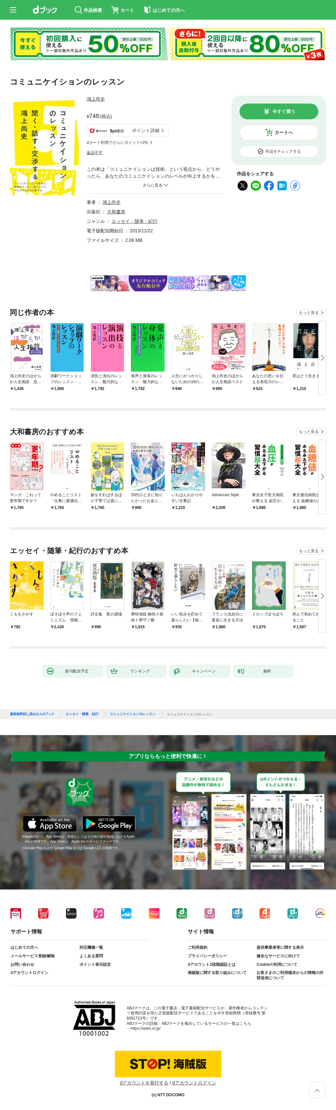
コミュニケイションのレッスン (133, 714)
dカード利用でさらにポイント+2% (117, 142)
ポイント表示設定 (95, 964)
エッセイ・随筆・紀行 (135, 221)
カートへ (284, 132)
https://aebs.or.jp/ (145, 1028)
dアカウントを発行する (144, 1082)
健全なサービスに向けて (278, 956)
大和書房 (116, 211)
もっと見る (309, 312)
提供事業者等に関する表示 (280, 947)
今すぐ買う (283, 111)
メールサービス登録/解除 (32, 956)
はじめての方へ (24, 947)
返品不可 (94, 152)
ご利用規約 (197, 947)
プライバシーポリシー (207, 956)
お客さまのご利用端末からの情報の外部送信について (290, 975)
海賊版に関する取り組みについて (217, 972)
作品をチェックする (283, 151)
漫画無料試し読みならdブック (32, 714)
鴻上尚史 (96, 99)
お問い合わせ (22, 964)
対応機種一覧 (91, 947)
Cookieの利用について (277, 964)
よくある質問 (91, 956)
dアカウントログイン (29, 972)
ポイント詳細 (145, 130)
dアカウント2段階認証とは (212, 964)
